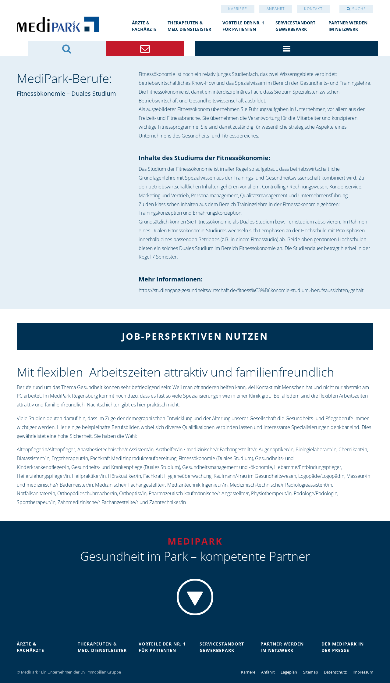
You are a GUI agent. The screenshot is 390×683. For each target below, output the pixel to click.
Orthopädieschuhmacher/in (87, 493)
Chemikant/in (353, 449)
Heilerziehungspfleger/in (43, 476)
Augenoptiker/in (276, 449)
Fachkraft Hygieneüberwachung (177, 476)
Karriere (237, 8)
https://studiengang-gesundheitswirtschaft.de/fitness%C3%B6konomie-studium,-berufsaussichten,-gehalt (251, 290)
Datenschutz (335, 672)
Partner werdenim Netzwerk (347, 26)
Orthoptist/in (133, 493)
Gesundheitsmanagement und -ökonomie (227, 467)
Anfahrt (276, 8)
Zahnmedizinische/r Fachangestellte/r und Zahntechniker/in (122, 502)
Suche (359, 8)
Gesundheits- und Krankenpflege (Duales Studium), (126, 467)
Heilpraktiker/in (89, 476)
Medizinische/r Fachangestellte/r (130, 484)
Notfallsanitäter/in (36, 493)
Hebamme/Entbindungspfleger (307, 467)
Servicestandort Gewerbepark (295, 26)
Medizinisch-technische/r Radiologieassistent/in (281, 484)
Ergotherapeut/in (69, 458)
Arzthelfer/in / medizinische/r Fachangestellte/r (206, 449)
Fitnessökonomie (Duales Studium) (216, 458)
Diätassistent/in (33, 458)
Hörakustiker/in (124, 476)
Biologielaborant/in (316, 449)
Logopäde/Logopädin (321, 476)
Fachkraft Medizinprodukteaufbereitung (133, 458)
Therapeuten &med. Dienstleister (189, 26)
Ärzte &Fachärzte (144, 26)
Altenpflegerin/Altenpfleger (46, 449)
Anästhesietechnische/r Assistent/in (115, 449)
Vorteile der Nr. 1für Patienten (243, 26)
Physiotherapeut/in (271, 493)
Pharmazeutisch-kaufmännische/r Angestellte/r (199, 493)
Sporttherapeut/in (36, 502)
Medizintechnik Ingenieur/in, (198, 484)
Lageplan (289, 672)
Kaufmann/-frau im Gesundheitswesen (255, 476)
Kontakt (313, 8)
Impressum (363, 672)
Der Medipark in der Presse (342, 647)
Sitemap (310, 672)
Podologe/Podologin (315, 493)
